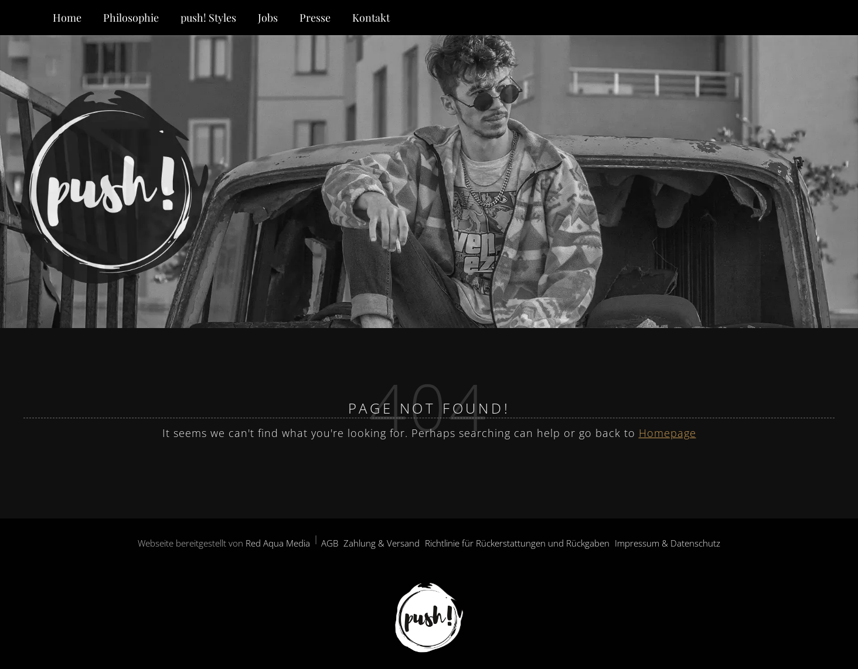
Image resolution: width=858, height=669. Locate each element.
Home (67, 18)
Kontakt (371, 18)
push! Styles (208, 18)
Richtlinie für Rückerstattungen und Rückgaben (517, 543)
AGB (329, 543)
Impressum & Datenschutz (667, 543)
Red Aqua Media (278, 543)
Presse (315, 18)
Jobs (268, 18)
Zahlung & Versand (381, 543)
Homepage (667, 433)
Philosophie (131, 18)
